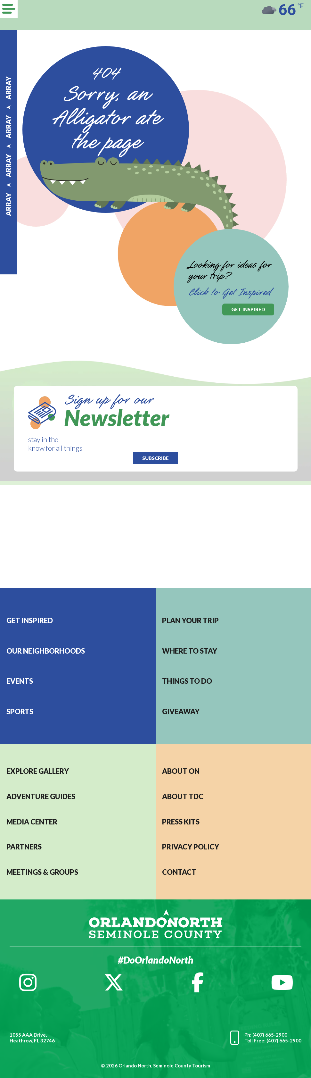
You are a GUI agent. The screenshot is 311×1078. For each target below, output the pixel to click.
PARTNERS (24, 846)
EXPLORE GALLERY (37, 771)
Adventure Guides (40, 796)
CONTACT (179, 872)
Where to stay (189, 651)
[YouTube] (282, 982)
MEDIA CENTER (31, 821)
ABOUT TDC (182, 796)
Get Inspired (29, 620)
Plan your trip (190, 620)
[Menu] (9, 9)
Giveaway (181, 711)
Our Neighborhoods (45, 651)
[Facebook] (197, 982)
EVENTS (19, 681)
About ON (181, 771)
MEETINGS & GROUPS (42, 872)
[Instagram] (28, 982)
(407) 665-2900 (269, 1035)
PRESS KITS (181, 821)
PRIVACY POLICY (190, 846)
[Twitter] (114, 982)
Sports (19, 711)
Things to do (187, 681)
